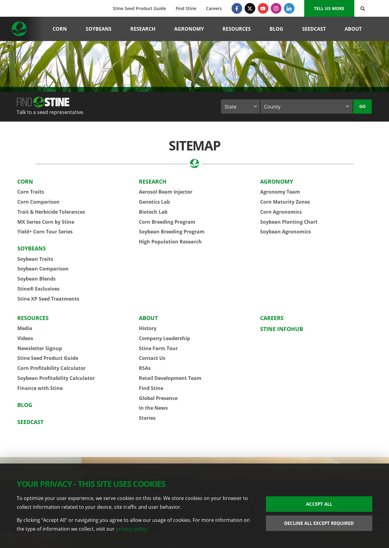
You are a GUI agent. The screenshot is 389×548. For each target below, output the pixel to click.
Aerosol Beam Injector (165, 191)
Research (142, 29)
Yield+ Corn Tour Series (45, 231)
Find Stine (186, 8)
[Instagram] (276, 8)
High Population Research (170, 241)
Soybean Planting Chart (289, 222)
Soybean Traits (35, 259)
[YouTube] (263, 8)
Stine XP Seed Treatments (48, 298)
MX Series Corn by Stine (45, 222)
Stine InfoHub (281, 329)
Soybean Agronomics (285, 231)
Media (24, 328)
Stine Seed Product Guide (139, 8)
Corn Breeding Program (167, 222)
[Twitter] (250, 8)
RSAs (145, 368)
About (353, 29)
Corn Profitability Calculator (51, 368)
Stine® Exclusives (38, 288)
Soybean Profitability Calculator (56, 378)
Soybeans (99, 29)
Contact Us (152, 358)
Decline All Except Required (319, 523)
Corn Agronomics (281, 212)
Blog (276, 29)
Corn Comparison (38, 201)
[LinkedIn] (289, 8)
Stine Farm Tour (158, 348)
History (148, 328)
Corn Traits (30, 191)
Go (362, 106)
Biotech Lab (153, 212)
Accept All (319, 504)
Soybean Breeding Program (172, 231)
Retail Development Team (170, 378)
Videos (25, 338)
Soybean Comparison (43, 268)
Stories (147, 418)
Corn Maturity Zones (285, 201)
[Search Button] (362, 8)
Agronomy (189, 29)
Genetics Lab (154, 201)
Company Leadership (164, 338)
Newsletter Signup (39, 348)
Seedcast (314, 29)
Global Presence (158, 398)
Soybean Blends (36, 278)
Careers (214, 8)
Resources (236, 29)
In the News (153, 408)
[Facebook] (237, 8)
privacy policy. (132, 529)
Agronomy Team (280, 191)
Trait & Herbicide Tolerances (51, 212)
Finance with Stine (40, 388)
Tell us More (329, 8)
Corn (60, 29)
